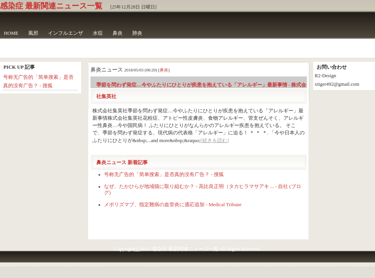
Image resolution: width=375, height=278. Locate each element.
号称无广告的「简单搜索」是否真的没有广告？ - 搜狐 (164, 174)
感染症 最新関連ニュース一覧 (51, 6)
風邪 (33, 33)
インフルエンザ (65, 33)
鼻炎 (117, 33)
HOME (11, 33)
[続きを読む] (215, 140)
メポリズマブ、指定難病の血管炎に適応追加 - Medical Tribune (173, 204)
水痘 (98, 33)
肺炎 (137, 33)
